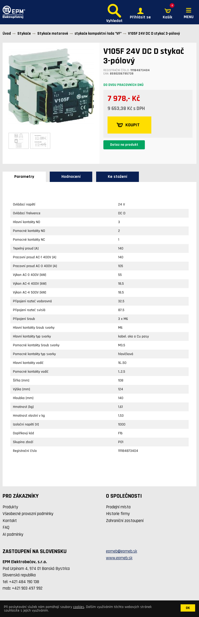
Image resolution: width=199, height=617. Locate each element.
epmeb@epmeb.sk (121, 551)
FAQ (6, 527)
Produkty (10, 507)
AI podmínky (13, 534)
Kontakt (10, 521)
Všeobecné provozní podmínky (28, 514)
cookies (78, 607)
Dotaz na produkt (124, 144)
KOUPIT (128, 125)
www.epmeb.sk (119, 558)
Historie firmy (118, 514)
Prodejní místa (118, 507)
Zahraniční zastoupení (125, 521)
